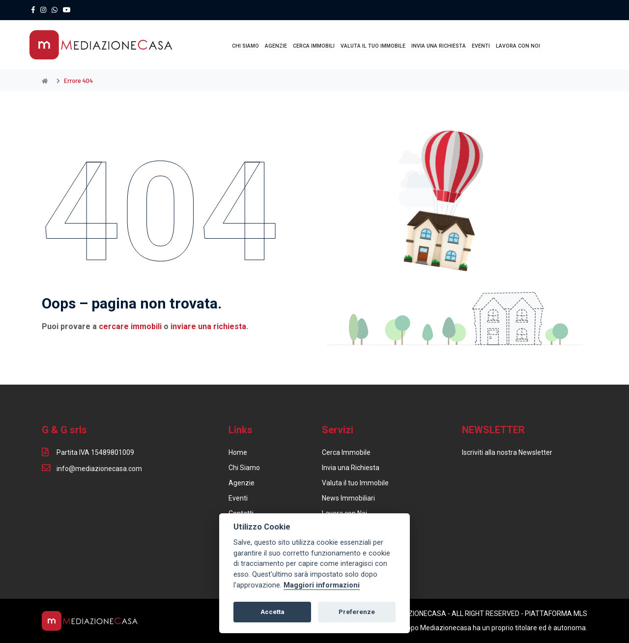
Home (238, 452)
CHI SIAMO (245, 46)
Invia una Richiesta (350, 468)
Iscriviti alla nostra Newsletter (507, 452)
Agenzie (242, 483)
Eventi (238, 498)
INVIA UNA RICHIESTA (438, 46)
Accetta (272, 611)
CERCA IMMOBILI (314, 46)
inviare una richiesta (208, 326)
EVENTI (481, 46)
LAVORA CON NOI (518, 46)
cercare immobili (130, 326)
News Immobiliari (348, 498)
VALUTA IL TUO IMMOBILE (373, 46)
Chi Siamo (244, 468)
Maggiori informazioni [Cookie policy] (322, 585)
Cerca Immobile (346, 452)
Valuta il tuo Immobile (355, 483)
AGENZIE (276, 46)
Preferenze (357, 611)
